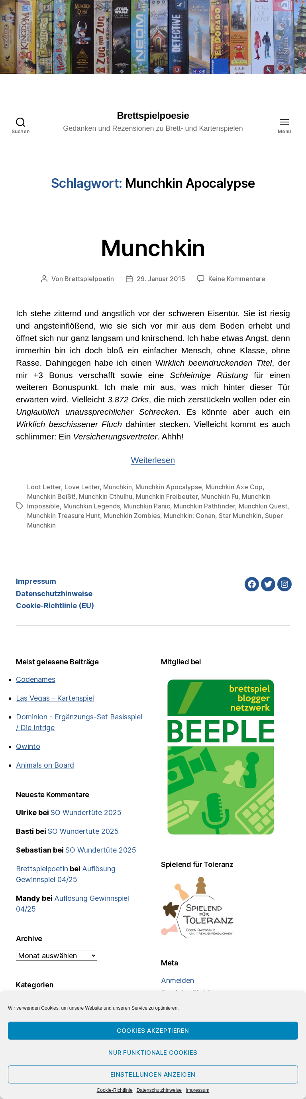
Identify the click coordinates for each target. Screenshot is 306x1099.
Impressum (197, 1090)
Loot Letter (44, 487)
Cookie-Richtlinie (115, 1090)
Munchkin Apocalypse (168, 487)
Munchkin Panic (147, 506)
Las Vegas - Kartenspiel (55, 698)
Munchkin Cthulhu (105, 496)
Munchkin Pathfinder (204, 506)
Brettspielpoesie (153, 115)
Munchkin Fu (219, 496)
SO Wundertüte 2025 (86, 812)
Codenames (35, 679)
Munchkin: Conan (189, 516)
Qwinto (28, 746)
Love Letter (82, 487)
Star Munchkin (240, 516)
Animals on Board (45, 765)
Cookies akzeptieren (153, 1030)
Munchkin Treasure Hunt (63, 516)
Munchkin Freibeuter (167, 496)
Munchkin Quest (263, 506)
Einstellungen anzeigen (153, 1074)
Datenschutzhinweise (159, 1090)
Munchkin (153, 248)
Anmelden (177, 980)
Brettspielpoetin (89, 279)
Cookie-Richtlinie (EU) (55, 605)
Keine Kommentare (236, 279)
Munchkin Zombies (132, 516)
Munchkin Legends (91, 506)
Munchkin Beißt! (51, 496)
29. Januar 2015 (161, 279)
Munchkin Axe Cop (234, 487)
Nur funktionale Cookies (153, 1052)
